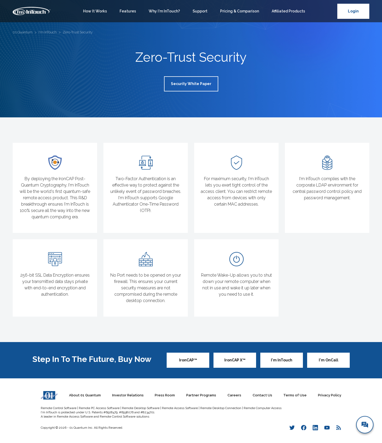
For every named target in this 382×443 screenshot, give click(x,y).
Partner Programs (201, 395)
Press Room (165, 395)
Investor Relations (128, 395)
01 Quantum (23, 32)
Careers (234, 395)
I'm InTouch (48, 32)
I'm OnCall (328, 360)
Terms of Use (295, 395)
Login (353, 11)
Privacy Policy (329, 395)
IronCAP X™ (234, 360)
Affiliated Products (288, 11)
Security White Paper (191, 84)
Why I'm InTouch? (164, 11)
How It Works (95, 11)
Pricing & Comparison (239, 11)
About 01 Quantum (85, 395)
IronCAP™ (188, 360)
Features (128, 11)
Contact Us (262, 395)
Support (200, 11)
